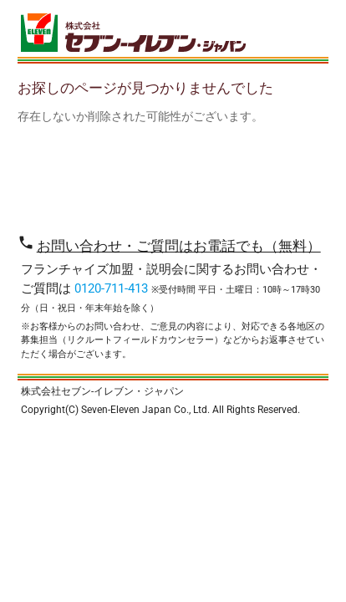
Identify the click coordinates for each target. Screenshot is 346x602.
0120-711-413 (111, 288)
